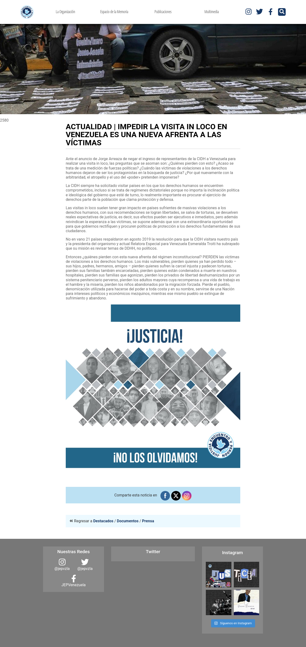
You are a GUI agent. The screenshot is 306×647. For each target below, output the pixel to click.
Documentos (128, 521)
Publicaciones (162, 11)
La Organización (65, 11)
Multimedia (211, 11)
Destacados (103, 521)
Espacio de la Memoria (114, 11)
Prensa (148, 521)
